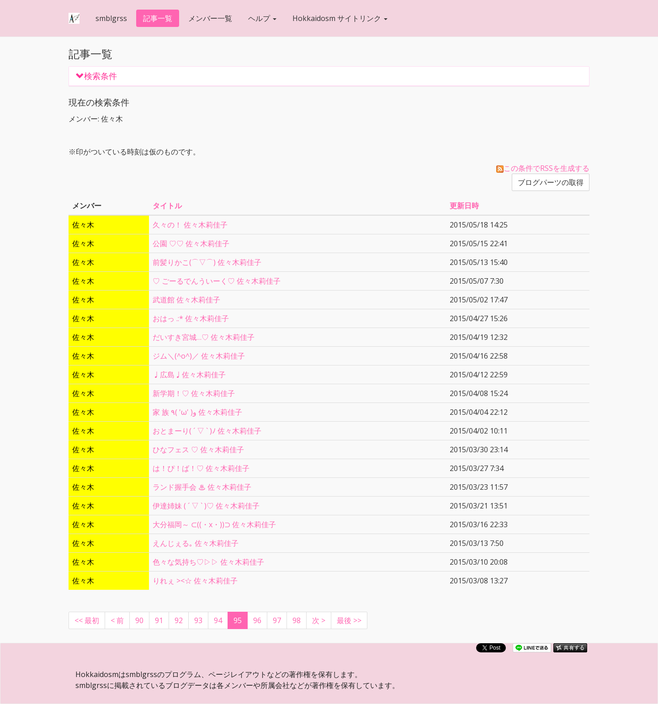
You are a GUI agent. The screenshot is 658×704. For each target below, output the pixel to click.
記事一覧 (157, 18)
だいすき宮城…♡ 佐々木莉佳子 (204, 337)
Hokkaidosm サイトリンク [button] (339, 18)
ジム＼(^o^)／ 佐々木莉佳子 (199, 356)
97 (277, 620)
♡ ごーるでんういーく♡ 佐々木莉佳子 (217, 281)
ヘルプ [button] (262, 18)
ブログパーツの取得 (551, 182)
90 (139, 620)
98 (296, 620)
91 (159, 620)
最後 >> (349, 620)
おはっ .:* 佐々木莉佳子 (191, 318)
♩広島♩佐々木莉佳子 (189, 375)
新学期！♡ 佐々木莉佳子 (194, 393)
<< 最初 (86, 620)
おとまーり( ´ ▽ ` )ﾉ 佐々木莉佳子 (207, 431)
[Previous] (117, 620)
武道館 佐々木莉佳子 (186, 300)
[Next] (318, 620)
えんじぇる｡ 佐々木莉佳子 (196, 543)
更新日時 (464, 206)
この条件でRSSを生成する (542, 168)
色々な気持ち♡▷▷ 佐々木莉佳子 (208, 562)
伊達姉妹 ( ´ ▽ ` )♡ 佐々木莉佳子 (206, 506)
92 (179, 620)
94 (218, 620)
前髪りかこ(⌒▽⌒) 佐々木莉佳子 (207, 262)
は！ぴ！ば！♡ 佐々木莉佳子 (201, 468)
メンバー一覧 (210, 18)
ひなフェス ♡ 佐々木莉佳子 (198, 450)
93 (198, 620)
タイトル (167, 206)
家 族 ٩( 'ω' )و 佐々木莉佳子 (197, 412)
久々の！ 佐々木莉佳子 (190, 225)
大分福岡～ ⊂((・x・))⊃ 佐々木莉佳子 (214, 524)
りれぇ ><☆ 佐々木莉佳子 (195, 581)
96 (257, 620)
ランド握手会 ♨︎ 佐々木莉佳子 (202, 487)
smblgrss (111, 18)
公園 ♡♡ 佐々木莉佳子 (191, 243)
